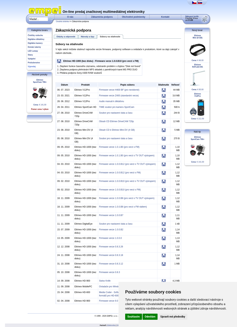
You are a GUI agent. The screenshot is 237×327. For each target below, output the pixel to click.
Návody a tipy (87, 36)
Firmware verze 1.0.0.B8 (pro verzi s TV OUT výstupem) (126, 198)
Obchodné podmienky (133, 17)
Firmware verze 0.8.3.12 (111, 263)
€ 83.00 (197, 77)
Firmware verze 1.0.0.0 (110, 238)
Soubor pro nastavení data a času (115, 113)
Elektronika (111, 325)
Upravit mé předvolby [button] (172, 316)
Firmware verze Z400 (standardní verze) (119, 95)
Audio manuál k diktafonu (111, 101)
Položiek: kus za (192, 18)
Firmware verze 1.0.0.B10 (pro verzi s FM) (120, 189)
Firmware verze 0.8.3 (109, 272)
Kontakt (165, 17)
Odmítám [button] (150, 316)
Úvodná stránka (62, 21)
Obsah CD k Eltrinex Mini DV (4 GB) (117, 130)
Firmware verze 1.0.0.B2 (111, 229)
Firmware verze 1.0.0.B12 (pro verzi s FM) (120, 172)
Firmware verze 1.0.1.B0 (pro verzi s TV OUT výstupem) (126, 155)
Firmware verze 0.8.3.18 (111, 255)
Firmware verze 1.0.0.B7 (111, 215)
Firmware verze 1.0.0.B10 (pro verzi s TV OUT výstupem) (127, 181)
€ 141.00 (40, 94)
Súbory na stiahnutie (110, 36)
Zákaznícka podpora (102, 17)
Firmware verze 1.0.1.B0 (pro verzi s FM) (119, 147)
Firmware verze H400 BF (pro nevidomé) (119, 90)
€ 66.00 (197, 48)
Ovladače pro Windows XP (112, 286)
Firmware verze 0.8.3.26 (111, 246)
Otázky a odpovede (65, 36)
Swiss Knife (105, 280)
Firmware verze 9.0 (108, 301)
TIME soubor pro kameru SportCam (116, 107)
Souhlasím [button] (133, 316)
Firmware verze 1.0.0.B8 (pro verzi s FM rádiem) (123, 206)
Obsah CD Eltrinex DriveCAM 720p (116, 121)
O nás (70, 17)
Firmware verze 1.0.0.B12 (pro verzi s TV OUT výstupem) (127, 164)
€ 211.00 (197, 106)
